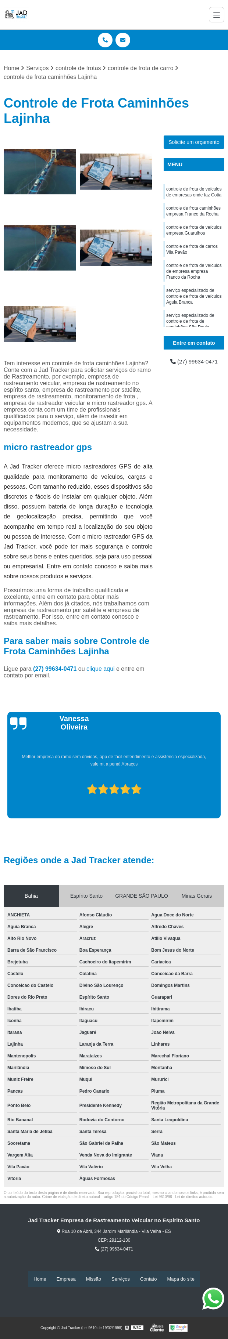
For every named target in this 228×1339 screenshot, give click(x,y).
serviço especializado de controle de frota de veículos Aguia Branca (194, 306)
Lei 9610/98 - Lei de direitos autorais (182, 1197)
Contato (148, 1279)
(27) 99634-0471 (55, 669)
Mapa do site (180, 1279)
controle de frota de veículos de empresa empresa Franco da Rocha (194, 278)
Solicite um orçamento (194, 142)
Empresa (66, 1279)
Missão (93, 1279)
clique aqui (100, 669)
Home (39, 1279)
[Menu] (216, 14)
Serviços (120, 1279)
